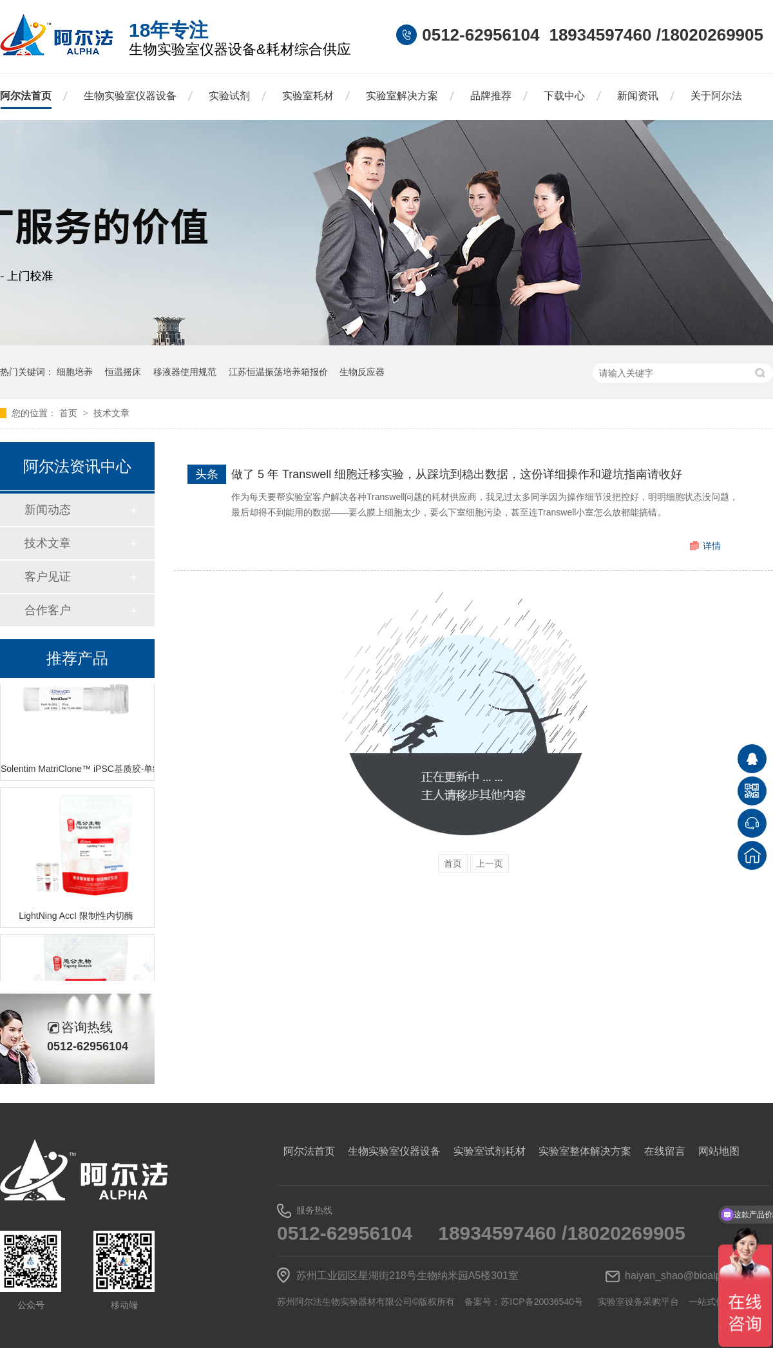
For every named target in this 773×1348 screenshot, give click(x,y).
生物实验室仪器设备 (130, 95)
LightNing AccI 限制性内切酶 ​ (77, 917)
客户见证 (47, 576)
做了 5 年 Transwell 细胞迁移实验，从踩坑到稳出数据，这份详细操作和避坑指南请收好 (456, 474)
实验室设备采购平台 (638, 1301)
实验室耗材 (308, 95)
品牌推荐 (490, 95)
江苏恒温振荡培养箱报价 (278, 372)
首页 (69, 413)
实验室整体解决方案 (585, 1151)
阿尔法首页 (26, 95)
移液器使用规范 (184, 372)
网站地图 (719, 1151)
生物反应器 (362, 372)
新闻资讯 (637, 95)
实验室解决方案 (402, 95)
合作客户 (47, 610)
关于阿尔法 (716, 95)
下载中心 (564, 95)
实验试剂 (229, 95)
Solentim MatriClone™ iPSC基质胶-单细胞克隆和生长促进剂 (77, 770)
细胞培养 (75, 372)
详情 (712, 546)
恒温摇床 (123, 372)
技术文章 (111, 413)
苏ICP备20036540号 (542, 1301)
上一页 (489, 863)
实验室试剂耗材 (489, 1151)
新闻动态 (47, 509)
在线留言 (664, 1151)
